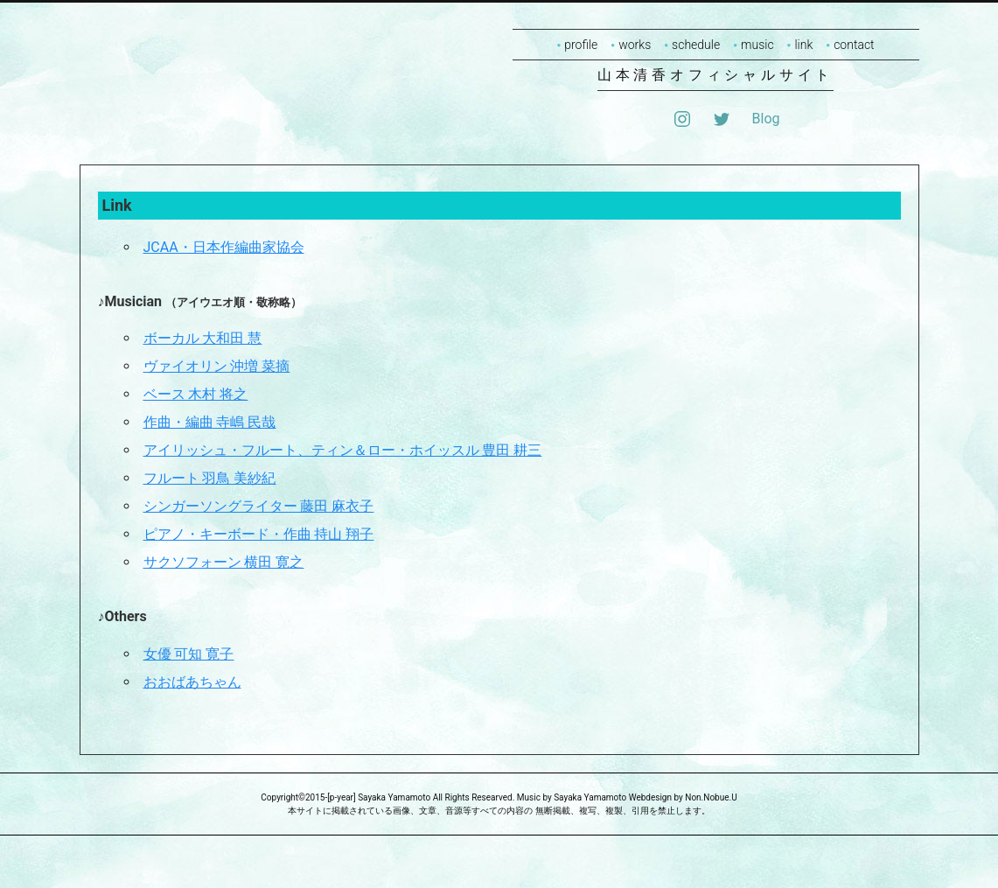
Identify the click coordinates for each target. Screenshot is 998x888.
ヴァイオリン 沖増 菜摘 (216, 366)
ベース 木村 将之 (195, 394)
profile (580, 45)
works (634, 45)
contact (854, 45)
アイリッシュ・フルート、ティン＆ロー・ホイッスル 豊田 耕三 (342, 450)
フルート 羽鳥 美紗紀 (209, 478)
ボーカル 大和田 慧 (202, 338)
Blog (766, 118)
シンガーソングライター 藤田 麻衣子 (258, 506)
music (757, 45)
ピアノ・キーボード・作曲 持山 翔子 (258, 534)
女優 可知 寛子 (188, 654)
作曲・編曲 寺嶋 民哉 (209, 422)
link (803, 45)
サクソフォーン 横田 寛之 (223, 562)
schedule (696, 45)
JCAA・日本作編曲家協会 (223, 247)
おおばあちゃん (192, 682)
